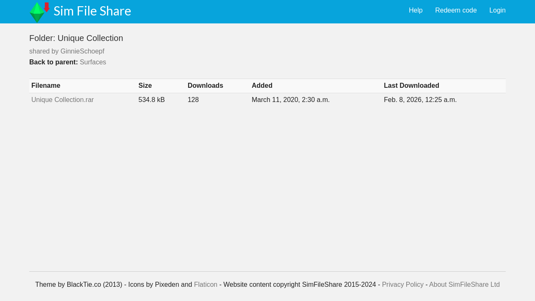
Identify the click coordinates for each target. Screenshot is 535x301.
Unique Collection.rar (62, 99)
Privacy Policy (403, 284)
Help (416, 10)
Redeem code (456, 10)
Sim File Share (92, 10)
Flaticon (205, 284)
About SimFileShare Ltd (464, 284)
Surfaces (93, 62)
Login (497, 10)
